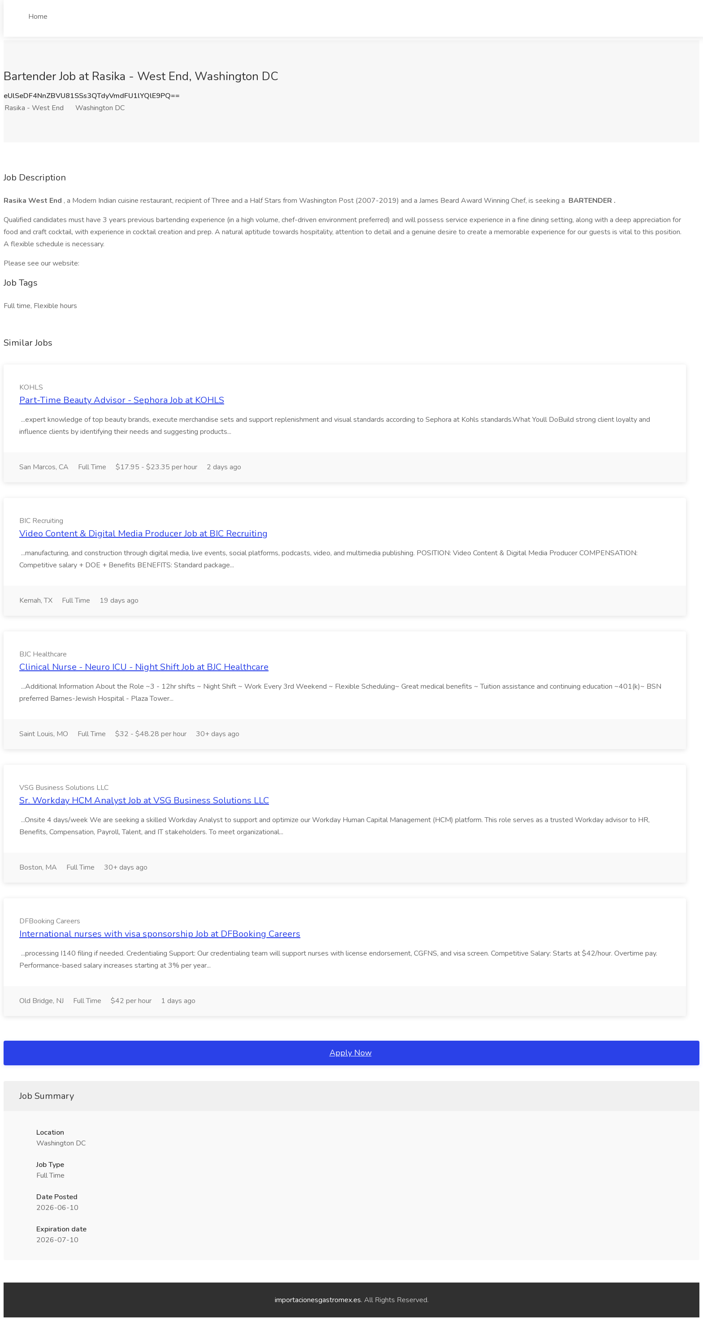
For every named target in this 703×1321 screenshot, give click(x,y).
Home (38, 16)
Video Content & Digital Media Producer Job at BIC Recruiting (143, 534)
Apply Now (351, 1052)
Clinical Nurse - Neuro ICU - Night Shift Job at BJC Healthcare (144, 667)
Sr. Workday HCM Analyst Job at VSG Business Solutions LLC (144, 800)
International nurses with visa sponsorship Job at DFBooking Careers (159, 934)
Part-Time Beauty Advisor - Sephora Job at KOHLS (121, 400)
